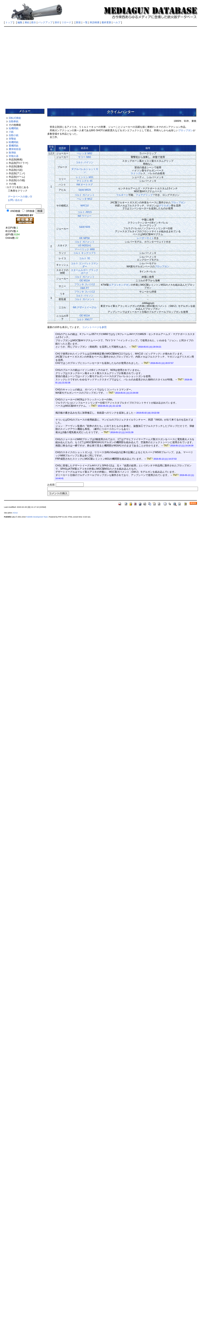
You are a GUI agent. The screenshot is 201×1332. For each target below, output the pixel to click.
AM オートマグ (84, 184)
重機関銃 (13, 145)
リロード (66, 22)
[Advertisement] (100, 66)
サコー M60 (84, 157)
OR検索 (30, 211)
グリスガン (165, 205)
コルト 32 (84, 258)
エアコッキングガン (120, 284)
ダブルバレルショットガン (84, 170)
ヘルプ (116, 22)
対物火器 (13, 156)
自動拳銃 (13, 121)
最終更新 (106, 22)
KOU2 (15, 513)
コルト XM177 (84, 319)
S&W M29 (84, 227)
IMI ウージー (85, 216)
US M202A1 (84, 245)
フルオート (122, 195)
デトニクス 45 (84, 180)
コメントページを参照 (94, 327)
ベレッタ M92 (84, 153)
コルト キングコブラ (84, 253)
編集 (19, 22)
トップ (9, 22)
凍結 (26, 22)
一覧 (85, 22)
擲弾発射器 (15, 149)
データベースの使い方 (20, 196)
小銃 (11, 131)
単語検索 (94, 22)
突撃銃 (12, 138)
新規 (78, 22)
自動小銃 (13, 135)
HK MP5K (84, 238)
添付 (57, 22)
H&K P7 (84, 288)
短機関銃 (13, 128)
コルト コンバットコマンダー (84, 265)
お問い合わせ (15, 200)
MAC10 (85, 205)
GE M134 (84, 280)
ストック (135, 173)
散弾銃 (12, 152)
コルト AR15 (85, 212)
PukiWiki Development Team (37, 517)
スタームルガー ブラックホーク (84, 271)
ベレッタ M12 (84, 198)
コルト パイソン (84, 162)
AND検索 (15, 211)
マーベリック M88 (85, 249)
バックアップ (45, 22)
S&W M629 (84, 189)
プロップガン (185, 130)
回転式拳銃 (15, 118)
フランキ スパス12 (84, 284)
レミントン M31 (84, 177)
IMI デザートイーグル (84, 307)
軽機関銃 (13, 142)
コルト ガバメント (85, 195)
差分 (33, 22)
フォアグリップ (144, 195)
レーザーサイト (145, 238)
